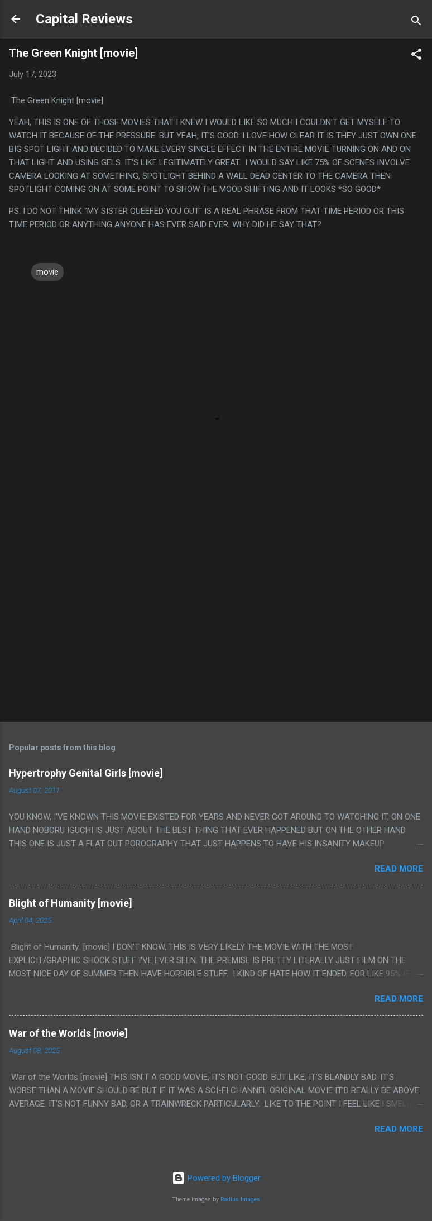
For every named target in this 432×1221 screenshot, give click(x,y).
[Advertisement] (216, 626)
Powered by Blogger (216, 1178)
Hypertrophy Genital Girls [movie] (86, 773)
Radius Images (240, 1199)
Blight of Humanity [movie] (70, 903)
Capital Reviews (84, 19)
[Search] (416, 23)
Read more (399, 869)
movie (47, 272)
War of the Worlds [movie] (68, 1033)
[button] (416, 56)
